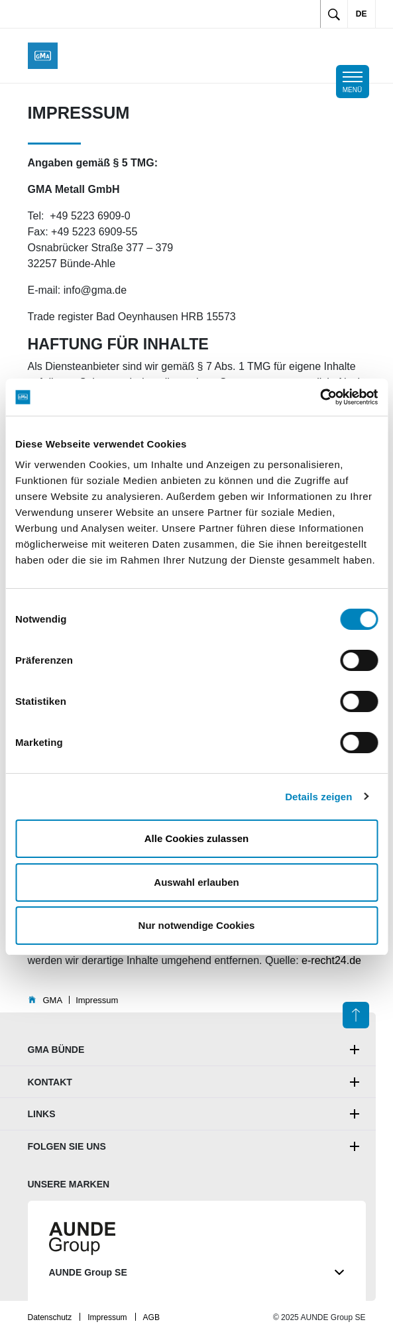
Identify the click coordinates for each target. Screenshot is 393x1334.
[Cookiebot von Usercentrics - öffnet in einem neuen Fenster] (320, 397)
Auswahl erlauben (196, 882)
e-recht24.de (331, 960)
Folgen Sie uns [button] (67, 1146)
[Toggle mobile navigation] (352, 81)
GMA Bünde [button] (56, 1049)
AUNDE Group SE (197, 1272)
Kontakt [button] (50, 1082)
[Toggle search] (334, 14)
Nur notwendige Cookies (197, 925)
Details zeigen (318, 796)
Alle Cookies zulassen (196, 838)
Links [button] (42, 1114)
